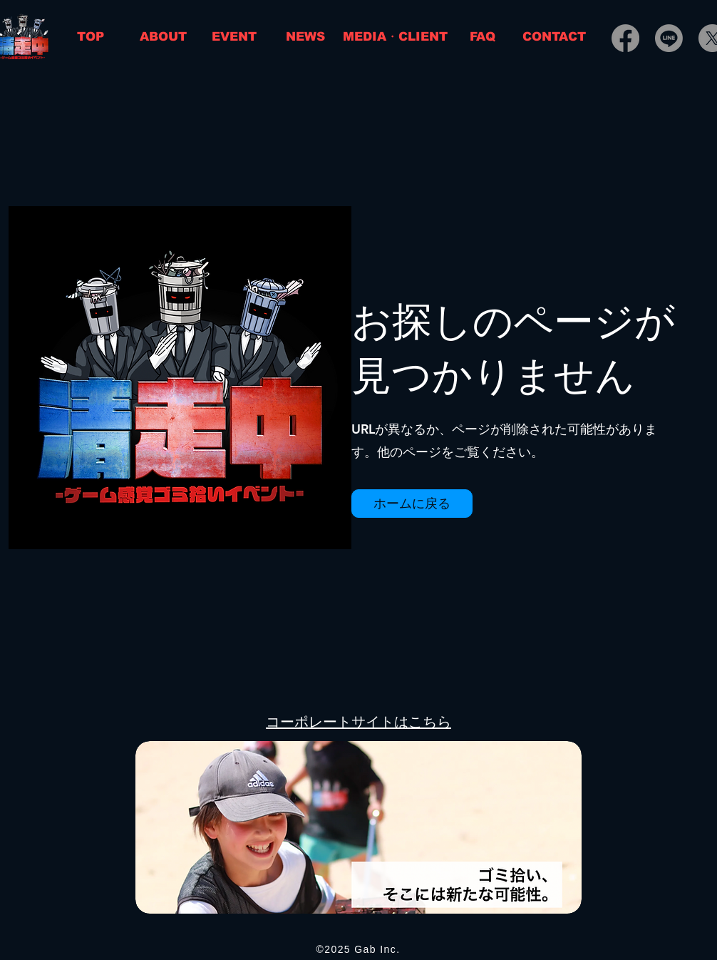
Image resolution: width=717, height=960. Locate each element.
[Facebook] (625, 38)
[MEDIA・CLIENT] (395, 36)
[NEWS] (305, 36)
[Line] (669, 38)
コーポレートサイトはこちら (358, 721)
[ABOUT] (163, 36)
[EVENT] (234, 36)
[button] (412, 503)
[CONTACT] (554, 36)
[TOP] (90, 36)
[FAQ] (482, 36)
